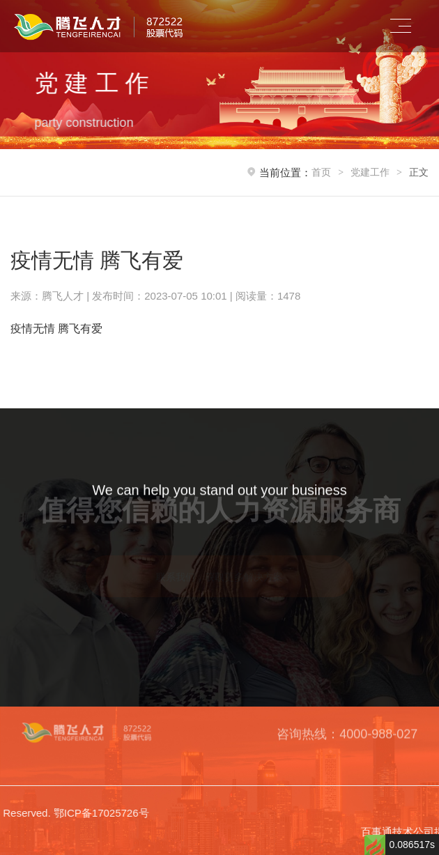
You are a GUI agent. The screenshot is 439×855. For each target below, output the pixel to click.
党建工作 (370, 172)
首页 (321, 172)
